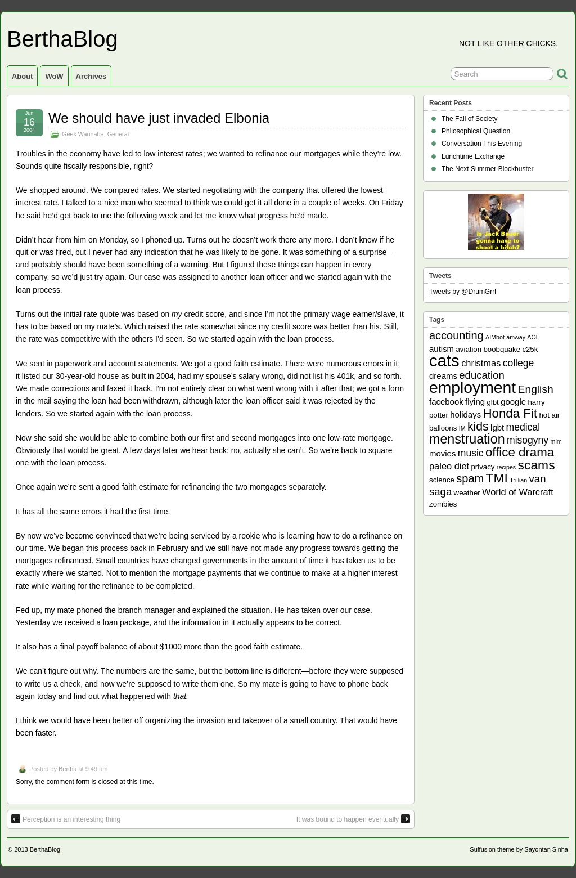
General (118, 134)
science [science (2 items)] (441, 480)
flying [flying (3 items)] (475, 401)
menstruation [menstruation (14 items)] (467, 439)
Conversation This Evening (482, 143)
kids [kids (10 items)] (478, 426)
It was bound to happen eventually (353, 818)
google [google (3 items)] (513, 401)
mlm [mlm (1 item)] (556, 441)
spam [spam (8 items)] (470, 478)
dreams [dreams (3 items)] (443, 375)
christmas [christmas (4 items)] (481, 363)
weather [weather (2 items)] (467, 493)
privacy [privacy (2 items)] (483, 467)
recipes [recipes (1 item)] (506, 467)
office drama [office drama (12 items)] (519, 452)
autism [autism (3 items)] (441, 348)
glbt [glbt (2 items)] (492, 402)
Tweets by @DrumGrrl (462, 291)
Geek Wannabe (83, 134)
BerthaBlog (62, 38)
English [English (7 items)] (536, 389)
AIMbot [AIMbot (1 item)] (495, 337)
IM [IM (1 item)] (462, 428)
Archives (91, 76)
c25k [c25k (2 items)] (530, 349)
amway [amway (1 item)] (515, 337)
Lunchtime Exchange (473, 156)
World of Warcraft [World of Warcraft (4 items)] (518, 492)
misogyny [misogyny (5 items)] (527, 440)
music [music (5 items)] (471, 453)
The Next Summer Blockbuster (487, 169)
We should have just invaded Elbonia (158, 118)
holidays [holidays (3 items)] (465, 414)
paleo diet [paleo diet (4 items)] (449, 466)
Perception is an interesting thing (65, 818)
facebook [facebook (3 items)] (446, 401)
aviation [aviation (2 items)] (469, 349)
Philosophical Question (476, 131)
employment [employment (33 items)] (472, 387)
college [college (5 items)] (518, 363)
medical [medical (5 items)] (523, 427)
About (22, 76)
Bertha (67, 768)
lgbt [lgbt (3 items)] (497, 427)
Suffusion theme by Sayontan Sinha (519, 849)
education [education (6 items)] (481, 375)
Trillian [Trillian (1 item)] (518, 480)
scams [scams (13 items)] (536, 465)
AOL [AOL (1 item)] (533, 337)
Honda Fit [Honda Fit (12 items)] (510, 413)
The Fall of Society (469, 119)
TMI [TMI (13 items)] (497, 478)
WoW (54, 76)
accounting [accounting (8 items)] (456, 335)
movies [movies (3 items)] (442, 453)
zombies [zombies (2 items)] (443, 504)
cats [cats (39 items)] (444, 360)
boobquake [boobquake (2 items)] (501, 349)
